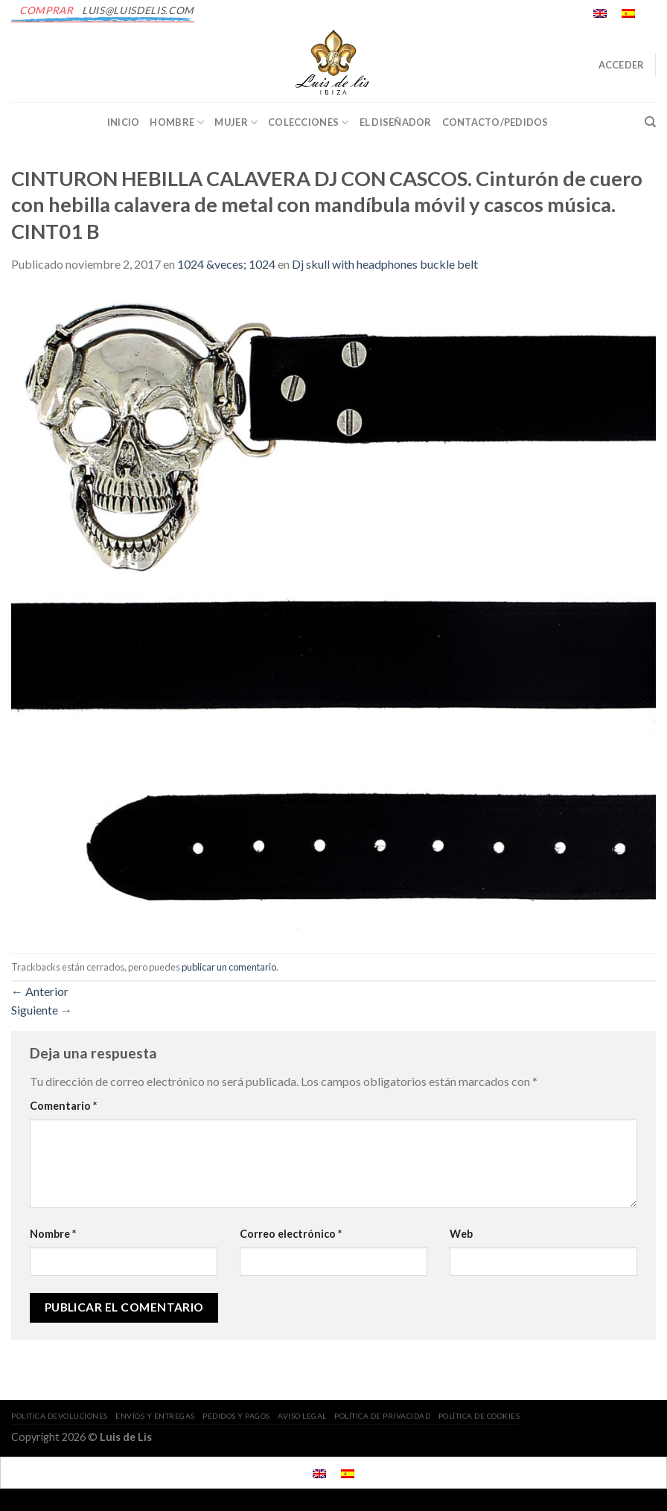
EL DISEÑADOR (396, 122)
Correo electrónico (291, 1233)
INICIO (123, 122)
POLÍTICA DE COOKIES (479, 1415)
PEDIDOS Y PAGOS (236, 1415)
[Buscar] (650, 122)
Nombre (53, 1233)
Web (461, 1233)
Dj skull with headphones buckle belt (385, 264)
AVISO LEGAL (302, 1415)
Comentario (63, 1105)
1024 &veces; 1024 (226, 264)
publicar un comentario (229, 967)
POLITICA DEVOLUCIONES (59, 1415)
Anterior (39, 991)
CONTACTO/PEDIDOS (495, 122)
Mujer (236, 122)
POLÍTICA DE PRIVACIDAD (382, 1415)
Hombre (177, 122)
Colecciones (308, 122)
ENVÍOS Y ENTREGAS (155, 1415)
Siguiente (41, 1010)
